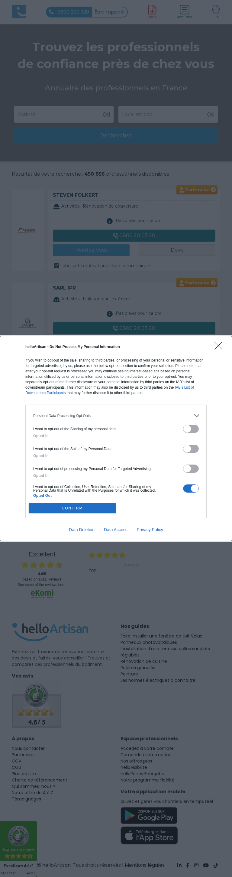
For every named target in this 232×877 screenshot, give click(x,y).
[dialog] (116, 438)
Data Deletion (82, 529)
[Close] (220, 347)
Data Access (115, 529)
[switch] (191, 429)
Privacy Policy (150, 529)
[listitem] (116, 415)
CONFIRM (72, 508)
